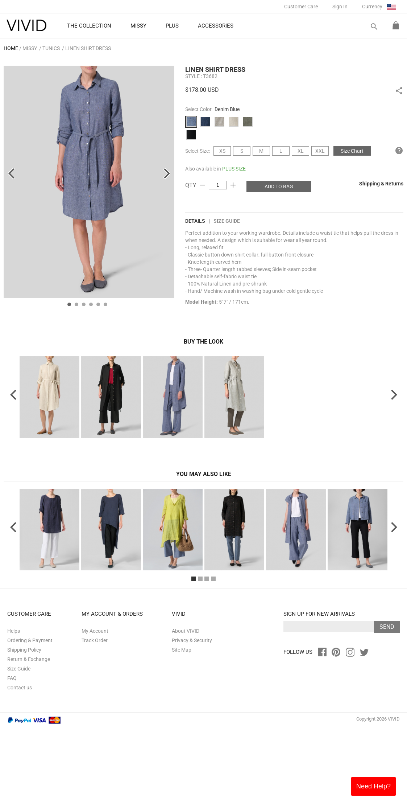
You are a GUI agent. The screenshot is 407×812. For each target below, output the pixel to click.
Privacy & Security (192, 724)
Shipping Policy (24, 734)
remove (202, 185)
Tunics (51, 48)
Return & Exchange (28, 743)
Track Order (95, 724)
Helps (13, 715)
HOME (11, 48)
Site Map (181, 734)
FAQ (12, 762)
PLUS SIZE (234, 169)
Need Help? (373, 786)
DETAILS (195, 221)
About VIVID (185, 715)
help (399, 150)
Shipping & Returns (381, 183)
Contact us (19, 771)
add (233, 185)
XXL (320, 151)
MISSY (29, 48)
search (374, 26)
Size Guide (226, 221)
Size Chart (352, 151)
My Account (95, 715)
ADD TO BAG (279, 186)
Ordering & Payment (30, 724)
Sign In (340, 6)
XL (301, 151)
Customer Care (301, 6)
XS (222, 151)
